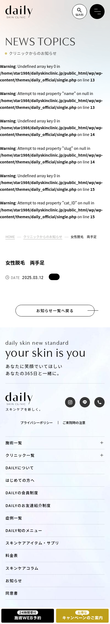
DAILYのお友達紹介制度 (28, 505)
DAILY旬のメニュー (23, 530)
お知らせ (13, 580)
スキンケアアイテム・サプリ (32, 543)
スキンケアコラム (21, 568)
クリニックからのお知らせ (42, 236)
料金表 (11, 555)
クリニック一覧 (20, 455)
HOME (10, 236)
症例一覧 (13, 518)
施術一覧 (13, 442)
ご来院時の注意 (74, 422)
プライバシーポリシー (36, 422)
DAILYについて (19, 467)
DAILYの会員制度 (21, 492)
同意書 (11, 593)
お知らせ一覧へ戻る (55, 310)
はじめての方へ (20, 480)
